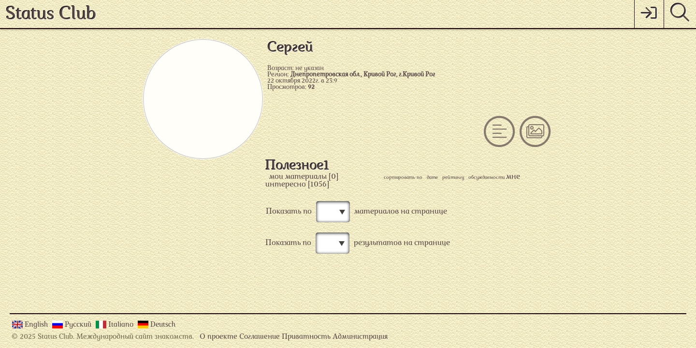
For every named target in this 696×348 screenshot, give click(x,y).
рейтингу (453, 177)
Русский (79, 325)
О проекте (218, 337)
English (37, 325)
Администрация (360, 337)
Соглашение (259, 337)
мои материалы (298, 177)
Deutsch (162, 325)
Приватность (306, 337)
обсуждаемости (486, 177)
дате (432, 177)
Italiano (121, 325)
